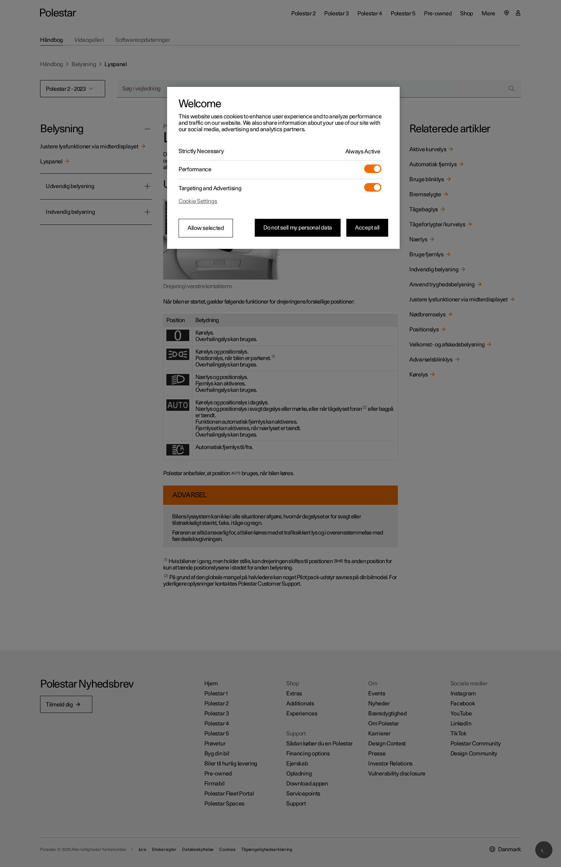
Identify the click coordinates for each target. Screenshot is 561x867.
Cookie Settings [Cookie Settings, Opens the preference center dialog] (198, 201)
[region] (283, 168)
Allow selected (205, 228)
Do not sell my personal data (297, 228)
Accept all (367, 228)
